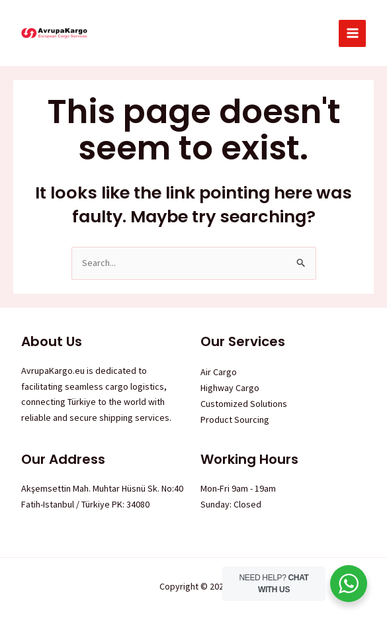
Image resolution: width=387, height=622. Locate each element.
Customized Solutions (243, 404)
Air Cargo (218, 372)
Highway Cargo (229, 388)
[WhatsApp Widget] (348, 583)
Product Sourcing (234, 419)
